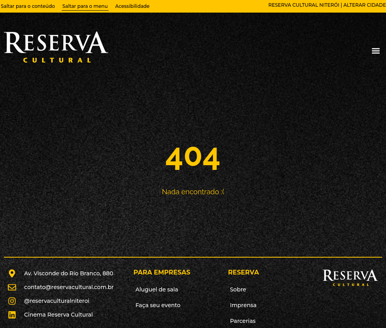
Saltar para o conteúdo (28, 6)
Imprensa (243, 305)
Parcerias (242, 320)
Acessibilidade (132, 6)
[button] (375, 50)
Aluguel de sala (156, 289)
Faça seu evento (158, 305)
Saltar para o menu (85, 6)
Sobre (238, 289)
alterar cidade (365, 5)
